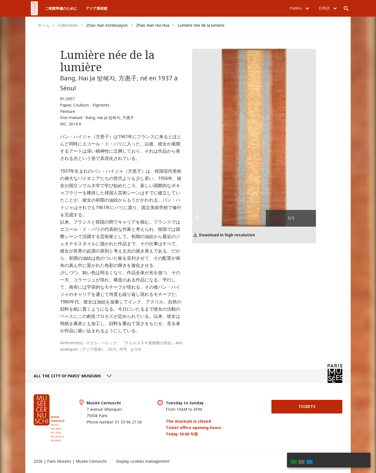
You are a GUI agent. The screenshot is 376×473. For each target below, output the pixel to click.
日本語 (328, 8)
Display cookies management (143, 461)
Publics (299, 8)
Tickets (306, 406)
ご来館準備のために (61, 8)
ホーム (44, 25)
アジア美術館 (96, 8)
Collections (68, 25)
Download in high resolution (227, 234)
